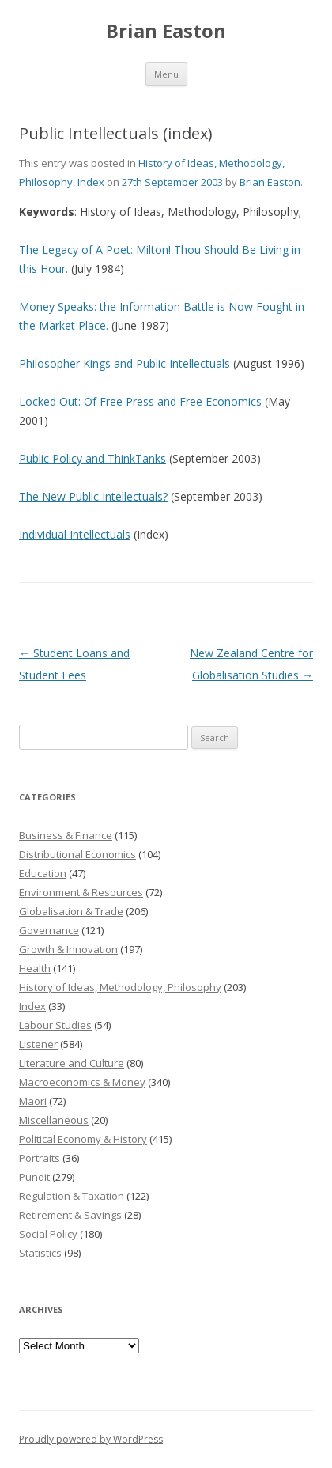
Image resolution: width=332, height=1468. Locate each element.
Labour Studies (55, 1025)
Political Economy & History (83, 1139)
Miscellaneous (54, 1120)
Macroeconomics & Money (82, 1082)
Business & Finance (65, 835)
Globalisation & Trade (71, 911)
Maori (33, 1101)
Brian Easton (166, 31)
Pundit (34, 1177)
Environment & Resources (81, 892)
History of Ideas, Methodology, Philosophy (120, 987)
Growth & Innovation (68, 949)
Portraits (39, 1158)
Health (35, 968)
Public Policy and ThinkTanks (92, 458)
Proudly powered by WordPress (91, 1439)
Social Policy (48, 1234)
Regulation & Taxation (71, 1196)
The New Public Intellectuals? (93, 496)
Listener (38, 1044)
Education (42, 873)
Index (90, 182)
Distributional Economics (77, 854)
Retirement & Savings (70, 1215)
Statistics (40, 1253)
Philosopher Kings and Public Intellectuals (124, 363)
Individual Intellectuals (74, 534)
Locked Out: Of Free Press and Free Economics (140, 401)
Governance (49, 930)
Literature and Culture (71, 1063)
